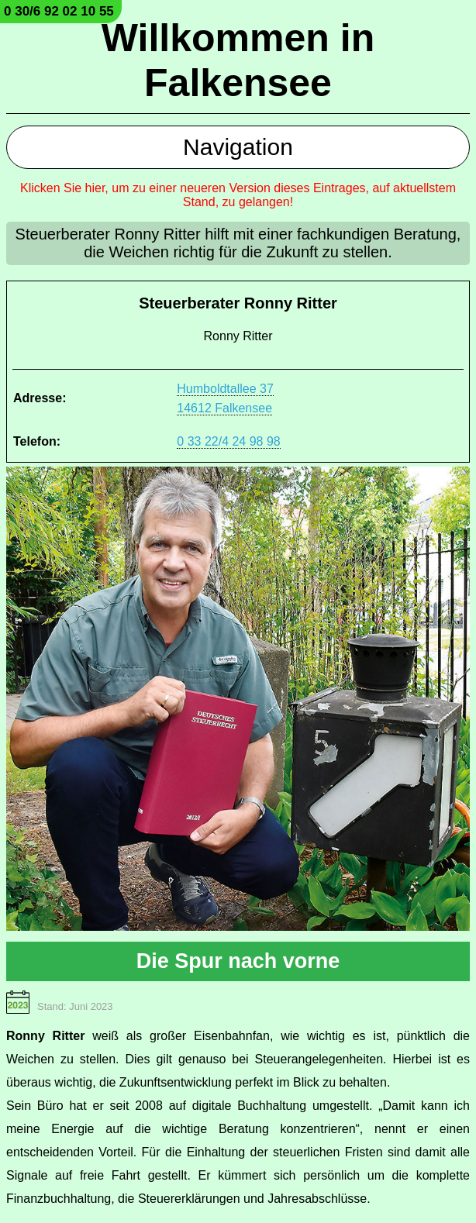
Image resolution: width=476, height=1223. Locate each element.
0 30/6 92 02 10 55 (59, 11)
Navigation (238, 147)
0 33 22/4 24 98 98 (228, 441)
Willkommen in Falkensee (238, 60)
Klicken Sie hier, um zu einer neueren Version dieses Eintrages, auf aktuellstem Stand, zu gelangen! (238, 194)
